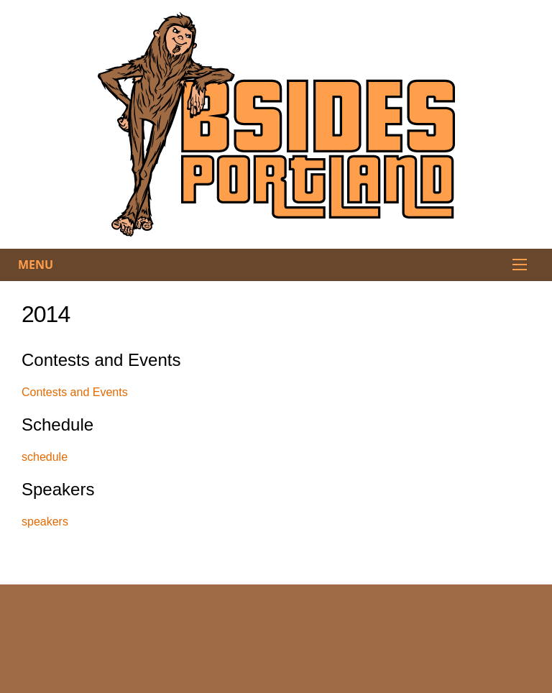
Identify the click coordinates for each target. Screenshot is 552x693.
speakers (45, 521)
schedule (45, 457)
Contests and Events (75, 392)
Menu (35, 264)
